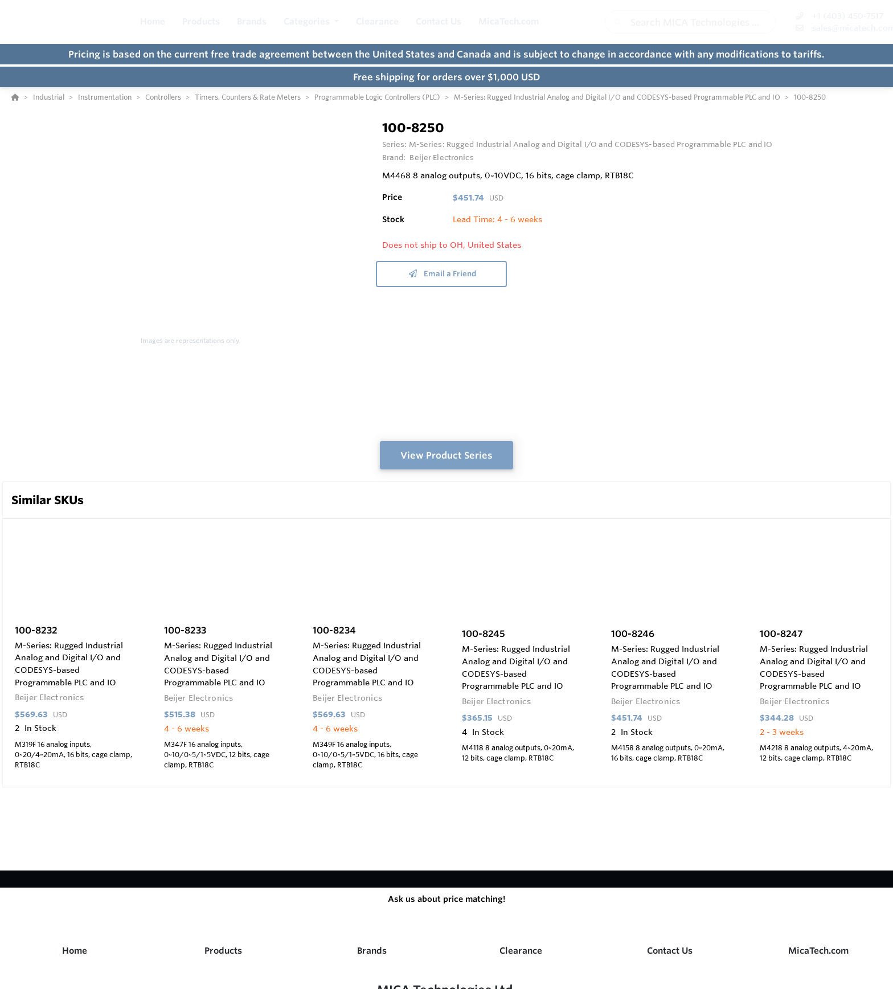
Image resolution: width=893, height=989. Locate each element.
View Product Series (446, 455)
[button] (311, 22)
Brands (372, 950)
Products (223, 950)
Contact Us (670, 950)
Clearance (520, 950)
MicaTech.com (818, 950)
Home (74, 950)
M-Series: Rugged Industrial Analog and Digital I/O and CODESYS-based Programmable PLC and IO (591, 144)
